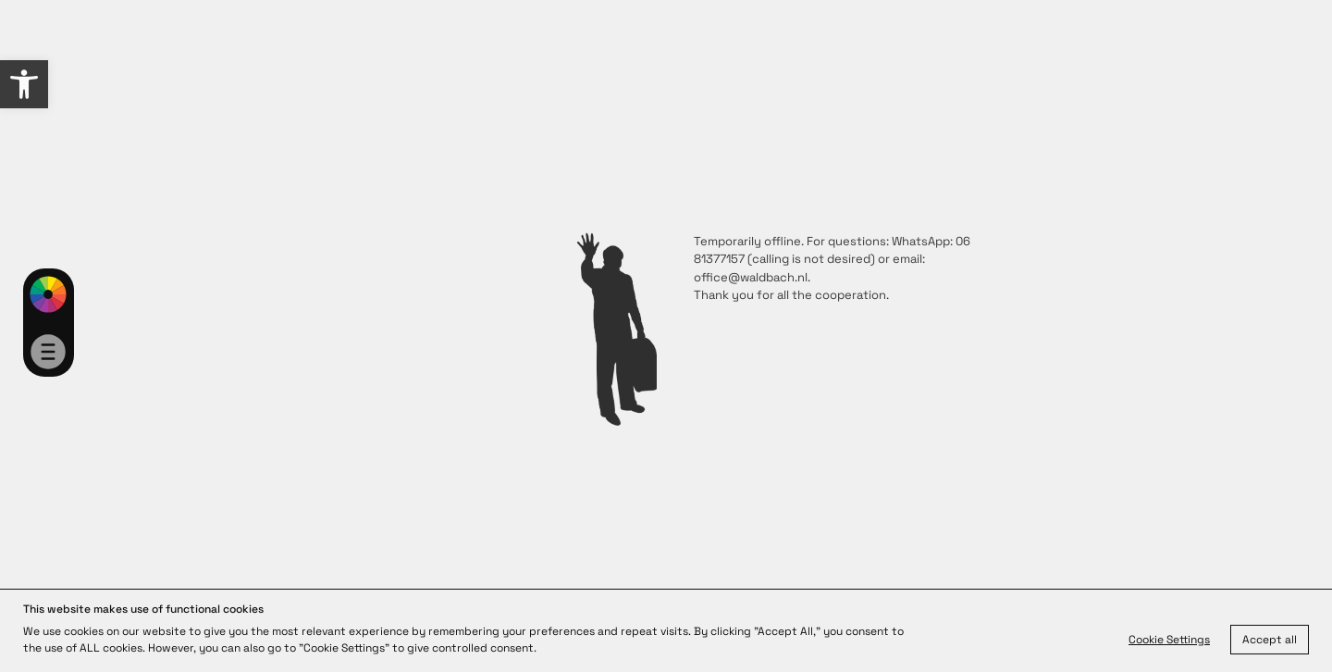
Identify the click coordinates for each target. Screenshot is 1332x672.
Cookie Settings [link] (1169, 639)
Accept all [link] (1269, 639)
